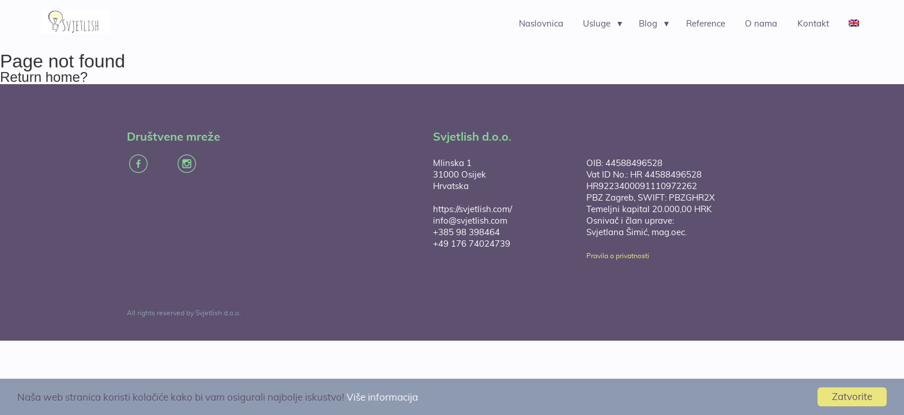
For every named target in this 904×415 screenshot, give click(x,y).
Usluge (597, 24)
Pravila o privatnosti (617, 255)
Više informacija (382, 397)
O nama (761, 24)
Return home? (44, 77)
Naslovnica (541, 24)
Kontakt (813, 24)
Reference (705, 24)
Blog (648, 24)
